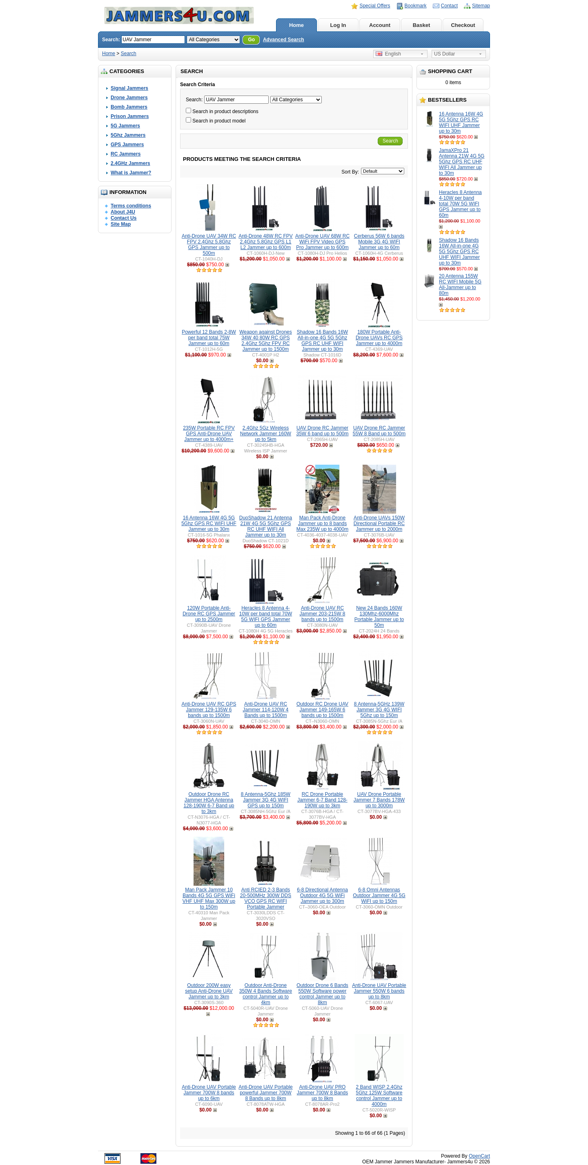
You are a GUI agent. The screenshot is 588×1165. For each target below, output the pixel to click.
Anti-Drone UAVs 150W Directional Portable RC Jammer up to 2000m (379, 523)
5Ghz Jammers (128, 135)
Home (296, 25)
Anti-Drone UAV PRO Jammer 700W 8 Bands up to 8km (322, 1092)
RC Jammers (125, 154)
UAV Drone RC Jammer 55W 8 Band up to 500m (379, 431)
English (388, 54)
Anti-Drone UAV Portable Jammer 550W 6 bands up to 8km (379, 991)
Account (379, 25)
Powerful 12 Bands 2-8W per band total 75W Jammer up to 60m (209, 337)
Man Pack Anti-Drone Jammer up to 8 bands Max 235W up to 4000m (322, 523)
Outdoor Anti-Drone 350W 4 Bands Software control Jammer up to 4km (265, 993)
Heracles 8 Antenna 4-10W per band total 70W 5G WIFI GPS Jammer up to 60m (460, 203)
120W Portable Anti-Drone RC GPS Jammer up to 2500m (209, 613)
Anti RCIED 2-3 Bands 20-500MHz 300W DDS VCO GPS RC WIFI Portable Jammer (265, 898)
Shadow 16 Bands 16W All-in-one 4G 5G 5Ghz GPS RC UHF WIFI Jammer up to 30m (459, 251)
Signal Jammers (129, 88)
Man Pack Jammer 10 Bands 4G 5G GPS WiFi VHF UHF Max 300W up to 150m (209, 898)
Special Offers (374, 6)
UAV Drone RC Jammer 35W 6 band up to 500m (322, 431)
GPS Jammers (127, 144)
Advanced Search (283, 39)
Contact (449, 6)
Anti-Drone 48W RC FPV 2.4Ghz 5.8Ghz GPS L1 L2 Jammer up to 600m (265, 241)
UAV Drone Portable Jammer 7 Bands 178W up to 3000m (379, 800)
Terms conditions (131, 206)
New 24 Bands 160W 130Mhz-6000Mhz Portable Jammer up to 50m (379, 616)
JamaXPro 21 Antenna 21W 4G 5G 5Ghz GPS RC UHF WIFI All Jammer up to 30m (461, 161)
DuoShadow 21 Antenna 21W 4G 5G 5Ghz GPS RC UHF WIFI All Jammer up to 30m (265, 526)
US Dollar (444, 54)
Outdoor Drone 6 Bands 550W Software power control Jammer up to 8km (322, 993)
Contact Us (123, 218)
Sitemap (481, 6)
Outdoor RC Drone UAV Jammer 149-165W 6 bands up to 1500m (322, 709)
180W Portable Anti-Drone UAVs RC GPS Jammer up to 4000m (379, 337)
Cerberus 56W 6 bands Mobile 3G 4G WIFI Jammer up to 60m (379, 241)
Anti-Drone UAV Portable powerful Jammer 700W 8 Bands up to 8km (265, 1092)
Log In (338, 25)
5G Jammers (125, 126)
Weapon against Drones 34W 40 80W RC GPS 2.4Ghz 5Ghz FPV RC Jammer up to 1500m (265, 340)
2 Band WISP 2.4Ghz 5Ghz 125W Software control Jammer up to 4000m (379, 1095)
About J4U (123, 212)
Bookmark (416, 6)
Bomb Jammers (129, 107)
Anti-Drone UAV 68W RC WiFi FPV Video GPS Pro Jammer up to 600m (322, 241)
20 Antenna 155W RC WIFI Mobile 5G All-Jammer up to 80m (460, 284)
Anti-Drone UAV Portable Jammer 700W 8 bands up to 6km (209, 1092)
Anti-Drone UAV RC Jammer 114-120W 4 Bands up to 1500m (265, 709)
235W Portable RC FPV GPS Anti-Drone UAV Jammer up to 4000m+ (209, 433)
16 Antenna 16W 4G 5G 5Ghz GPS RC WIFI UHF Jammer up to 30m (461, 122)
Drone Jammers (129, 97)
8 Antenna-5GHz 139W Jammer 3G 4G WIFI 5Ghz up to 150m (379, 709)
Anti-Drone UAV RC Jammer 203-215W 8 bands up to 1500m (322, 613)
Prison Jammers (130, 116)
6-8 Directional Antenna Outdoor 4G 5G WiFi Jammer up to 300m (322, 895)
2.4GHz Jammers (130, 163)
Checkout (463, 25)
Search (128, 53)
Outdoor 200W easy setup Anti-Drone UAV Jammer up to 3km (209, 991)
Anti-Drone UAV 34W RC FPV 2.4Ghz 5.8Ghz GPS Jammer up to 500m (209, 244)
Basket (421, 25)
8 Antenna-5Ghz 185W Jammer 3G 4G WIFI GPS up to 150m (265, 800)
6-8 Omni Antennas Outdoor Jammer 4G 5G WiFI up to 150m (379, 895)
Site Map (121, 224)
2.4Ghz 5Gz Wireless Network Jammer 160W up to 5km (265, 433)
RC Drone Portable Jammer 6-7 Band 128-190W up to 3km (322, 800)
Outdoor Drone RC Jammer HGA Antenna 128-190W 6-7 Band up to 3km (208, 802)
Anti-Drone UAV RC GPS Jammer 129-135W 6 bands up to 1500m (209, 709)
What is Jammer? (131, 173)
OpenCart (479, 1156)
